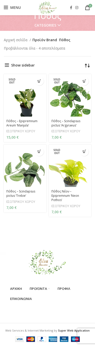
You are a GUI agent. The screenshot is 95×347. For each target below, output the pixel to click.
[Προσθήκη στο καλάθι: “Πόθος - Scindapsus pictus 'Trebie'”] (39, 151)
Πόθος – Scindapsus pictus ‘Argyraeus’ (65, 123)
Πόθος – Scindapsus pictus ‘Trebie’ (20, 193)
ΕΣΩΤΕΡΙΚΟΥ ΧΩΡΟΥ (20, 131)
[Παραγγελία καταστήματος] (87, 65)
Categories (45, 25)
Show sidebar (23, 65)
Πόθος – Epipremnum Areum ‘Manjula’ (21, 123)
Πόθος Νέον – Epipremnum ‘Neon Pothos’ (65, 195)
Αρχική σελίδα (16, 39)
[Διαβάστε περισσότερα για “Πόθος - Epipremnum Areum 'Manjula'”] (39, 81)
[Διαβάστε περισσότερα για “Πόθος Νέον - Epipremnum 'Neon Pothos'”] (84, 151)
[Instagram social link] (77, 7)
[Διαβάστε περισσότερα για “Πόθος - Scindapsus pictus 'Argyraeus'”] (84, 81)
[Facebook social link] (71, 7)
